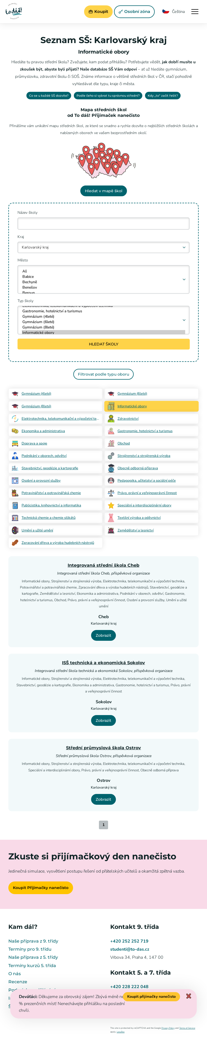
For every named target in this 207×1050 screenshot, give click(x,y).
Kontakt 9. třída (134, 926)
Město (23, 260)
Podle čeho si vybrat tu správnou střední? (108, 95)
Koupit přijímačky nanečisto (151, 996)
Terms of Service (187, 1028)
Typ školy (25, 300)
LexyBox (121, 1031)
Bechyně (103, 282)
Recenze (17, 981)
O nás (14, 973)
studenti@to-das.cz (129, 949)
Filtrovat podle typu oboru (103, 374)
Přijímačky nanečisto (13, 11)
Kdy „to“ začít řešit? (163, 95)
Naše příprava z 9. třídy (33, 941)
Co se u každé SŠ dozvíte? (48, 95)
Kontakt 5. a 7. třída (140, 972)
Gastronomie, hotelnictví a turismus (103, 311)
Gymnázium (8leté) (103, 327)
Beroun (103, 293)
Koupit (97, 11)
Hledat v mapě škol (103, 190)
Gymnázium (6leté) (103, 322)
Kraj (21, 236)
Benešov (103, 287)
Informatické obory (103, 332)
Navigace (194, 11)
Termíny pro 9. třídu (29, 949)
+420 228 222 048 (129, 987)
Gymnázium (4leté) (103, 316)
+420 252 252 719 (129, 941)
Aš (103, 271)
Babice (103, 276)
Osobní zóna (133, 11)
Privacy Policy (168, 1028)
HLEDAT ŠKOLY (103, 344)
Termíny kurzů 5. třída (32, 965)
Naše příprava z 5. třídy (33, 957)
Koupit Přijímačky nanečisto (40, 887)
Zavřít (188, 996)
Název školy (27, 212)
